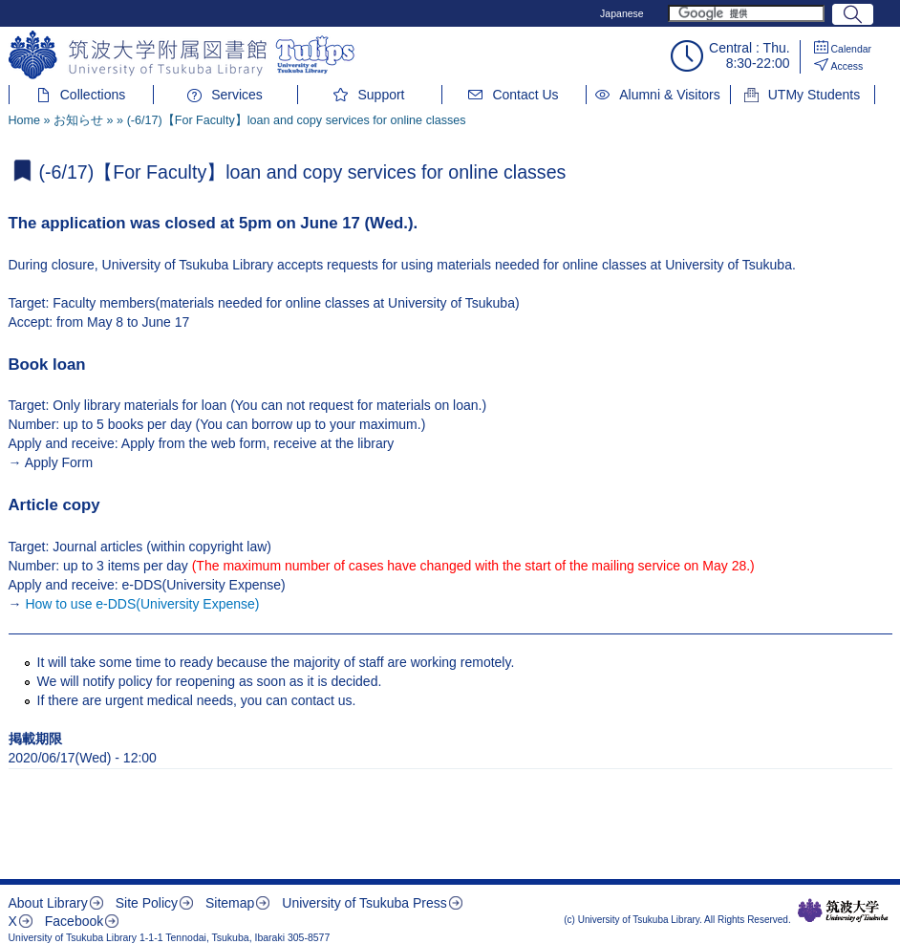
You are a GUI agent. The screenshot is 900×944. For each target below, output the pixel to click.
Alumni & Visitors (669, 94)
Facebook (74, 921)
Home (25, 120)
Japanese (622, 13)
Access (847, 66)
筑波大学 (843, 910)
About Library (48, 903)
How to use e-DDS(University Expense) (142, 603)
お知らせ (78, 120)
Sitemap (229, 903)
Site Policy (147, 903)
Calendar (851, 48)
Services (237, 94)
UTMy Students (814, 94)
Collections (92, 94)
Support (380, 94)
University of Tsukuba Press (364, 903)
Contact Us (525, 94)
